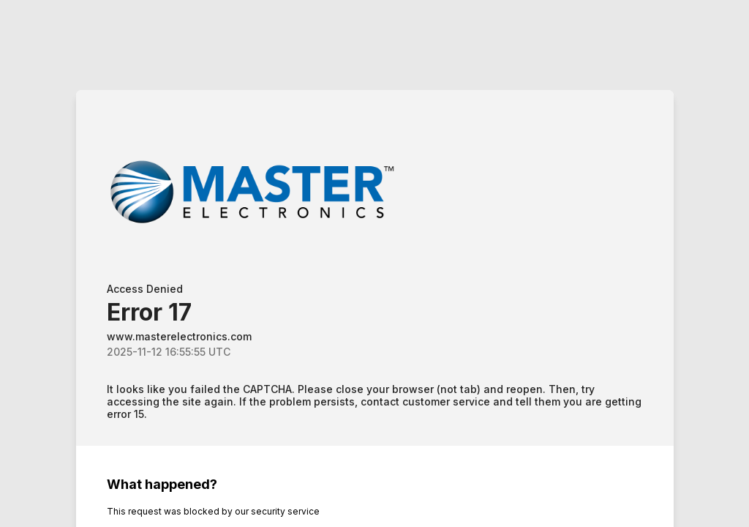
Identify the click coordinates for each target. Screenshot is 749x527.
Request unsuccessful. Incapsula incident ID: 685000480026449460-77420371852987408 (374, 263)
